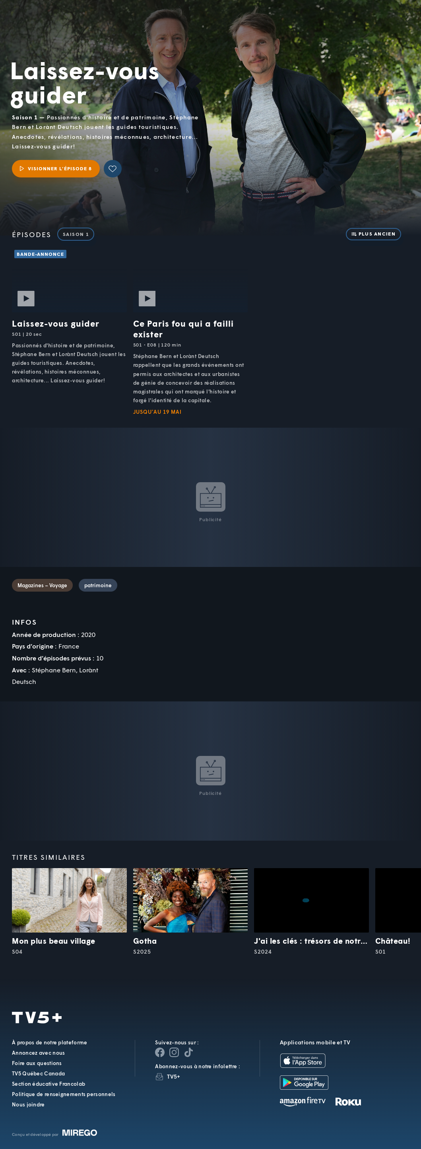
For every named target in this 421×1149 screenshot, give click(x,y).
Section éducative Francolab (48, 1084)
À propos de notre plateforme (49, 1042)
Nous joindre (28, 1104)
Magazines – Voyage (42, 585)
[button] (280, 24)
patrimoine (98, 585)
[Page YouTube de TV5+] (188, 1052)
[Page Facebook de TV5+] (160, 1052)
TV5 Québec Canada (38, 1073)
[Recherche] (388, 23)
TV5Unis (49, 17)
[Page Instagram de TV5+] (174, 1052)
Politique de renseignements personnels (63, 1094)
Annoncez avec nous (38, 1053)
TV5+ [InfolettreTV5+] (173, 1076)
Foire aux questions (37, 1063)
